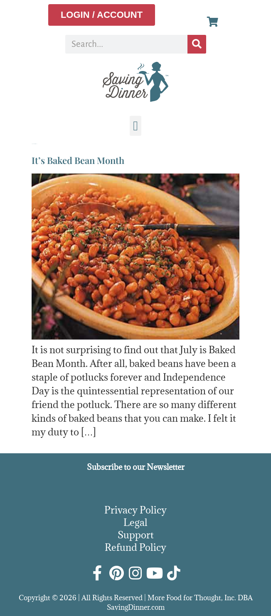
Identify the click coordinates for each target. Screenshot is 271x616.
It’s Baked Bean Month (78, 160)
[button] (135, 126)
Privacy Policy (135, 510)
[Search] (196, 44)
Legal (135, 522)
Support (136, 534)
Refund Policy (135, 547)
